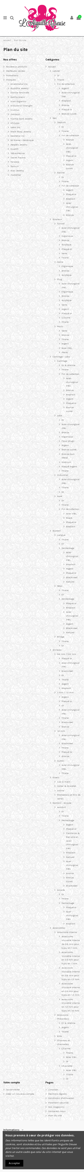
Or (58, 75)
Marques (11, 79)
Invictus (15, 109)
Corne (60, 261)
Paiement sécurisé (58, 1102)
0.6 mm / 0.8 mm (66, 654)
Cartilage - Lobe (61, 356)
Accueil (52, 66)
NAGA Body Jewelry (21, 131)
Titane (60, 79)
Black (69, 517)
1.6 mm (61, 731)
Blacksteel (72, 577)
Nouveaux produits (16, 66)
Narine (61, 172)
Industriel (62, 475)
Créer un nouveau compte (20, 1093)
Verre (64, 253)
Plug (59, 279)
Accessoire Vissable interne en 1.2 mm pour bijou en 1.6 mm (71, 1005)
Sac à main (63, 781)
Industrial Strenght (21, 105)
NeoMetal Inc (18, 135)
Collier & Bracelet (66, 786)
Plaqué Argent (69, 466)
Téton (60, 586)
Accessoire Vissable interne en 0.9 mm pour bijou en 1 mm (71, 958)
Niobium (66, 462)
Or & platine (68, 365)
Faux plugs (68, 441)
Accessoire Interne (67, 932)
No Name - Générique (22, 140)
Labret (56, 70)
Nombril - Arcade (62, 802)
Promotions (12, 75)
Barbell (57, 530)
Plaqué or (67, 109)
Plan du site (55, 1115)
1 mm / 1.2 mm (65, 692)
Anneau (57, 649)
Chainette (67, 1065)
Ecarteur (57, 219)
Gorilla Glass (18, 97)
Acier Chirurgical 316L (71, 94)
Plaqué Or (67, 752)
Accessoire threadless (63, 1016)
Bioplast (66, 100)
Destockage (68, 548)
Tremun (15, 166)
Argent (65, 88)
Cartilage (62, 360)
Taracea (15, 161)
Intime (60, 790)
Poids (60, 326)
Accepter (14, 1163)
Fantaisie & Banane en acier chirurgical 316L (73, 841)
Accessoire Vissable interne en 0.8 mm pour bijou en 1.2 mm (71, 973)
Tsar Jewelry (17, 170)
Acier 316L (67, 348)
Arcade (61, 890)
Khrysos (15, 123)
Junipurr (15, 114)
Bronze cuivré (69, 113)
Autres (60, 760)
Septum (61, 122)
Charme (66, 1048)
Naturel (70, 581)
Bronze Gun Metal (68, 456)
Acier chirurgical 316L (72, 148)
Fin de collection (66, 84)
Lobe (59, 415)
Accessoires (59, 927)
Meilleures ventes (15, 70)
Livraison (53, 1089)
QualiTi (14, 148)
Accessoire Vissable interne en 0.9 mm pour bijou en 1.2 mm (71, 989)
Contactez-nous (57, 1111)
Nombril (61, 807)
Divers (56, 777)
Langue (61, 535)
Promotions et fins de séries (68, 796)
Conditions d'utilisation (61, 1098)
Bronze (65, 105)
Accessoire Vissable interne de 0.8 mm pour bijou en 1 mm (71, 942)
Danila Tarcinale (20, 92)
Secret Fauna (18, 157)
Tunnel (61, 223)
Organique (67, 236)
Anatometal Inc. (19, 84)
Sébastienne (18, 153)
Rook (59, 496)
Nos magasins (56, 1106)
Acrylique (66, 244)
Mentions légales (57, 1093)
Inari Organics (18, 101)
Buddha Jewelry (19, 88)
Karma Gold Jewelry (21, 118)
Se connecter (13, 1089)
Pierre (65, 352)
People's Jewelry (19, 144)
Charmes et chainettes (63, 1042)
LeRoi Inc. (16, 127)
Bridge (60, 636)
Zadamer (16, 174)
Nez (55, 118)
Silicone (66, 317)
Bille (59, 1036)
